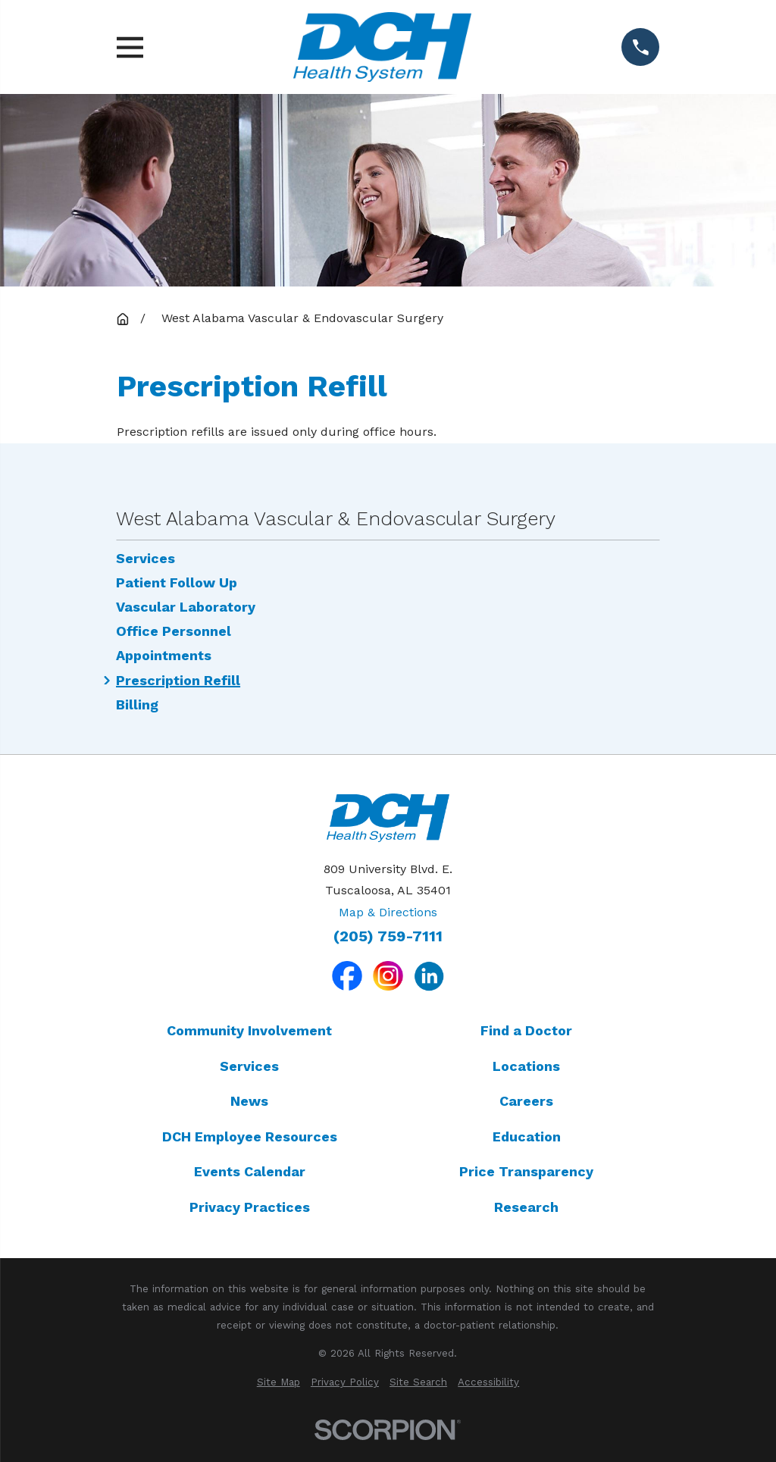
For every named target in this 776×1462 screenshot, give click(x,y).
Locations (526, 1066)
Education (527, 1136)
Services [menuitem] (145, 558)
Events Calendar (249, 1171)
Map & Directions (388, 912)
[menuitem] (278, 1382)
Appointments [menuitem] (163, 655)
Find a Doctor (526, 1030)
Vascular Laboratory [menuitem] (185, 607)
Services (249, 1066)
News (249, 1101)
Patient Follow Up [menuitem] (176, 583)
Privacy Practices (249, 1207)
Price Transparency (526, 1171)
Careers (526, 1101)
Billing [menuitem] (137, 705)
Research (526, 1207)
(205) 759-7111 (388, 936)
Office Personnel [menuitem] (173, 631)
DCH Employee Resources (249, 1136)
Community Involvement (249, 1030)
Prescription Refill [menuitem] (178, 680)
